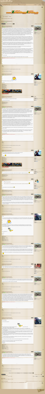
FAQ (8, 0)
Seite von (39, 374)
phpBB (11, 388)
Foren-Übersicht (22, 12)
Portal (2, 18)
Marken (9, 18)
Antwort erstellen (3, 23)
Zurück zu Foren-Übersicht (5, 375)
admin (35, 183)
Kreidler (11, 18)
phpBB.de (12, 382)
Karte (4, 16)
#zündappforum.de (15, 388)
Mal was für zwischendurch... (7, 21)
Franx (35, 156)
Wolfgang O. (36, 30)
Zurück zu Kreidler (10, 376)
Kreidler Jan (36, 220)
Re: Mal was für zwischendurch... (7, 96)
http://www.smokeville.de (5, 93)
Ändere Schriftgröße (5, 0)
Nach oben (43, 383)
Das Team (3, 382)
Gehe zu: (34, 376)
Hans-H (4, 97)
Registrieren (6, 16)
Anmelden (10, 16)
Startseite (2, 0)
